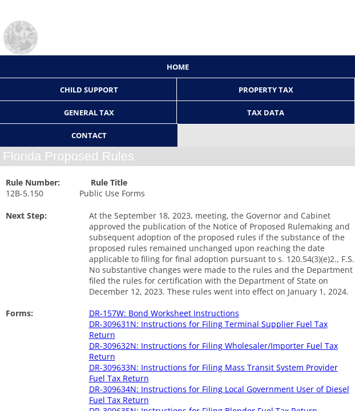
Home (178, 67)
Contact (89, 135)
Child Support (89, 89)
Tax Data (265, 112)
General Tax (89, 112)
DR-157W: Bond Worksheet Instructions (164, 313)
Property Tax (266, 89)
